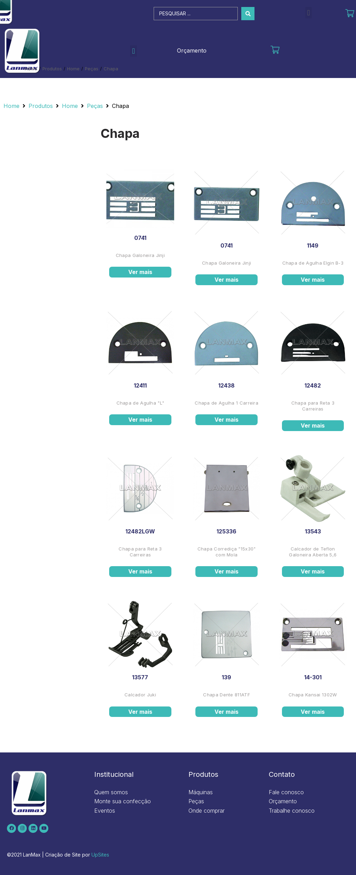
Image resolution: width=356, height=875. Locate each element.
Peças (91, 68)
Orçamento (192, 50)
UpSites (100, 855)
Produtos (52, 68)
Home (31, 68)
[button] (308, 12)
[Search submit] (247, 13)
